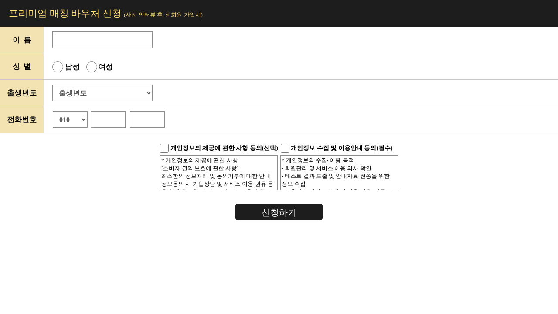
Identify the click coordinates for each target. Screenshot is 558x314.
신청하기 (279, 212)
